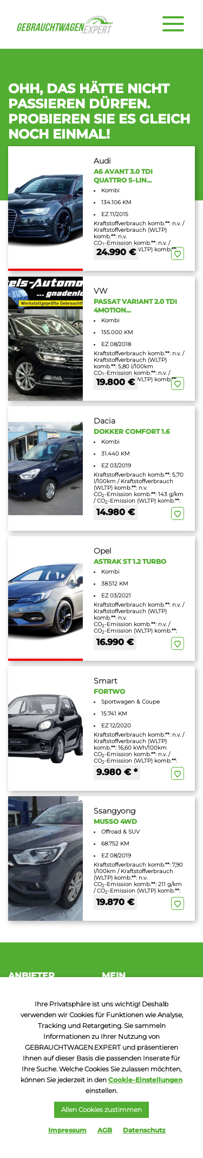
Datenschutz (144, 1130)
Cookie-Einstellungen (145, 1080)
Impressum (67, 1130)
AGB (104, 1130)
